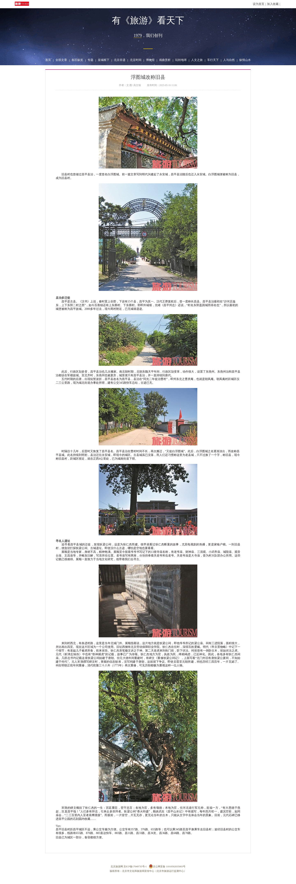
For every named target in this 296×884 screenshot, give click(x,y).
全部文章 (61, 60)
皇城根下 (103, 60)
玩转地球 (181, 60)
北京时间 (135, 60)
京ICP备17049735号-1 (135, 866)
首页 (48, 60)
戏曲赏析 (165, 60)
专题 (90, 60)
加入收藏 (273, 4)
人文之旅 (197, 60)
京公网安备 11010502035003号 (167, 866)
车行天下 (213, 60)
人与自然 (229, 60)
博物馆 (150, 60)
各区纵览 (77, 60)
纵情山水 (245, 60)
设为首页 (258, 4)
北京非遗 (119, 60)
